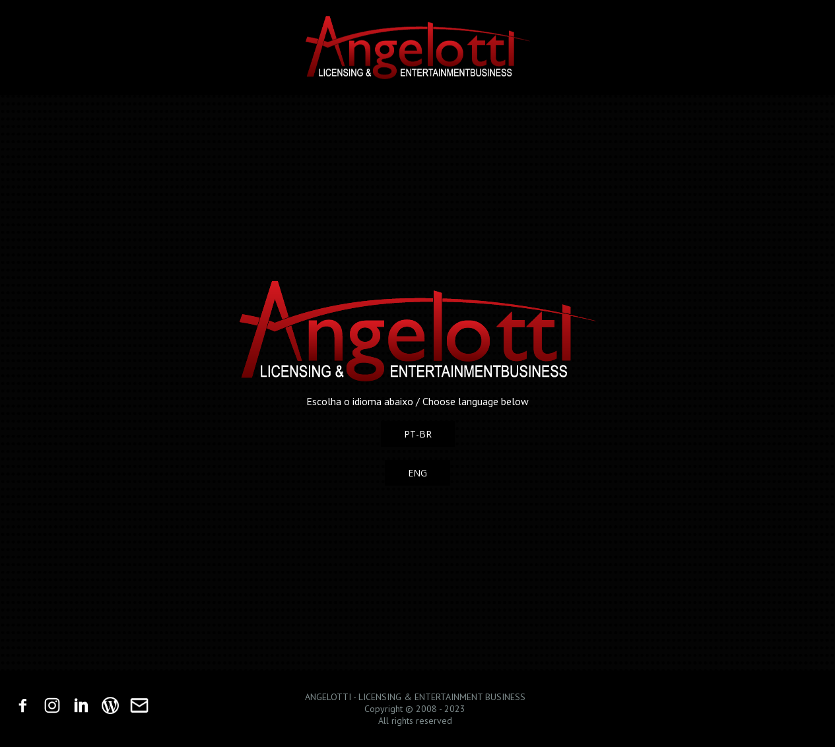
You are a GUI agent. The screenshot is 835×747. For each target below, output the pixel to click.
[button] (418, 434)
